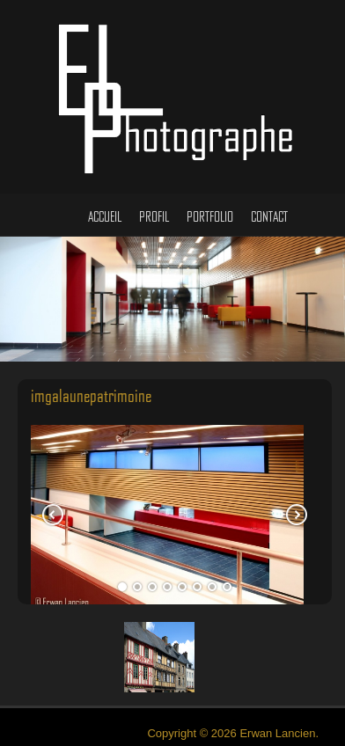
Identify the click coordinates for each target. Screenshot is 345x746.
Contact (269, 202)
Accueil (104, 202)
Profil (154, 202)
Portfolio (210, 202)
